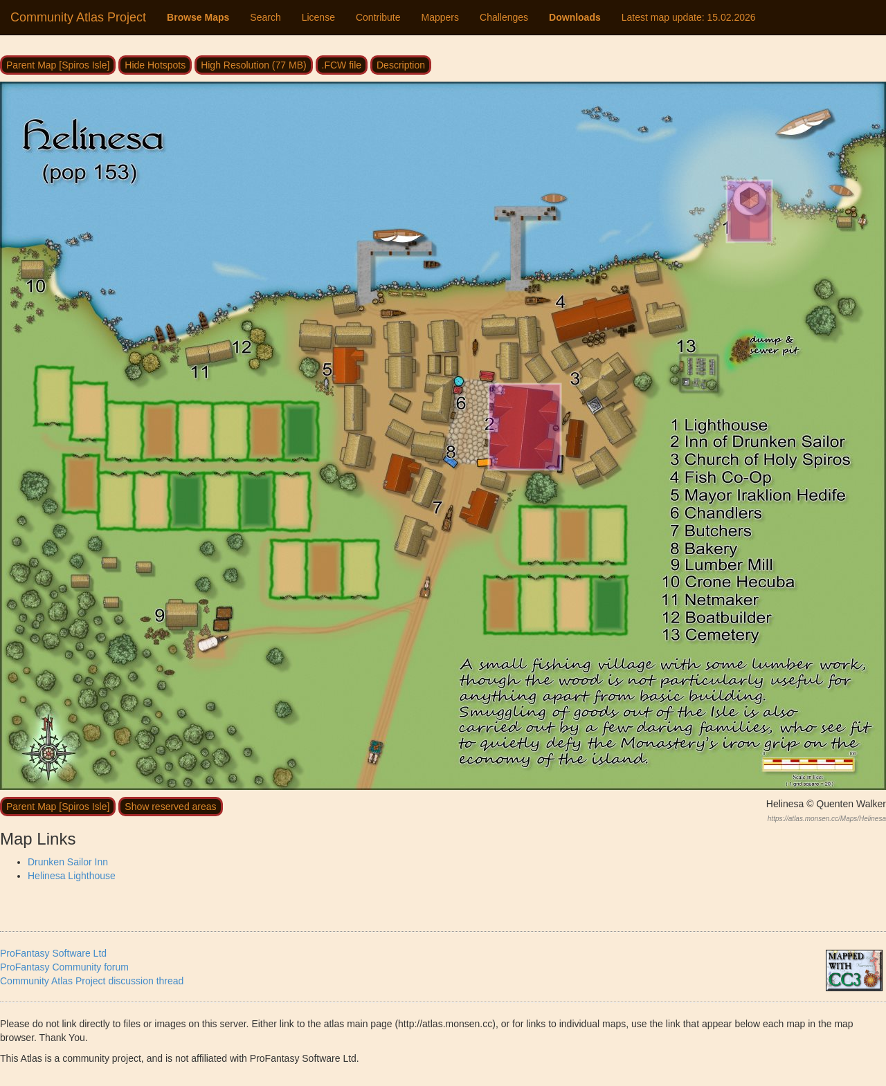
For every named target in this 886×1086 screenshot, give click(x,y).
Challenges (504, 17)
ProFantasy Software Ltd (53, 953)
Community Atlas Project (78, 17)
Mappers (440, 17)
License (318, 17)
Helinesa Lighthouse (72, 875)
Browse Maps (198, 17)
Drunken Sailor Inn (68, 861)
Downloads (575, 17)
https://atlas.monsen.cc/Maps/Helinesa (827, 818)
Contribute (378, 17)
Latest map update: (689, 17)
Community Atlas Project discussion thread (91, 980)
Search (265, 17)
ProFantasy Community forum (64, 967)
